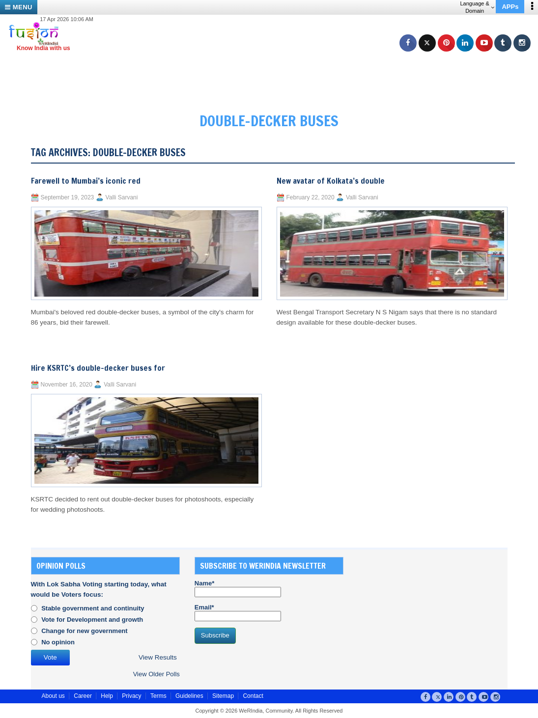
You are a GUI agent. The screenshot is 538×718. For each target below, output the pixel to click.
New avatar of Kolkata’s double (331, 180)
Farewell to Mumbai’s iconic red (86, 180)
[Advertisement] (273, 74)
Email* (238, 612)
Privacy (131, 695)
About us (53, 695)
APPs (510, 6)
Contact (253, 695)
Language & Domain (477, 7)
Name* (238, 588)
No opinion (58, 642)
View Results (158, 657)
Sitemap (223, 695)
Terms (158, 695)
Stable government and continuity (92, 608)
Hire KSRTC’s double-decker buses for (98, 367)
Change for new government (84, 631)
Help (107, 695)
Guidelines (189, 695)
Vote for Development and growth (92, 619)
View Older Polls (156, 674)
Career (83, 695)
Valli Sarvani (122, 197)
